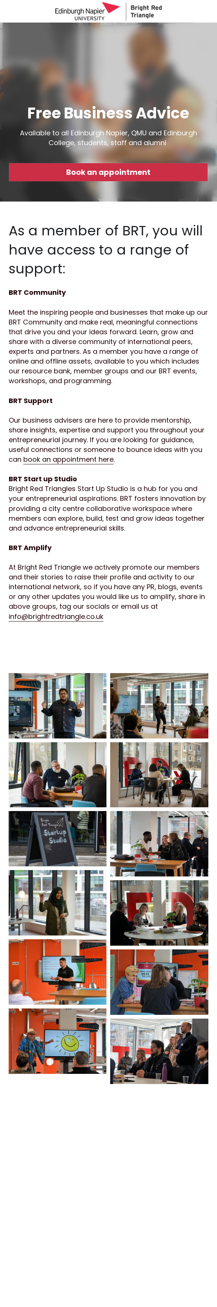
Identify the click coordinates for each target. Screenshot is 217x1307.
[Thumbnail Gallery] (58, 705)
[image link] (108, 11)
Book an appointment (108, 172)
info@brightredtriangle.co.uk (56, 616)
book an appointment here (68, 459)
